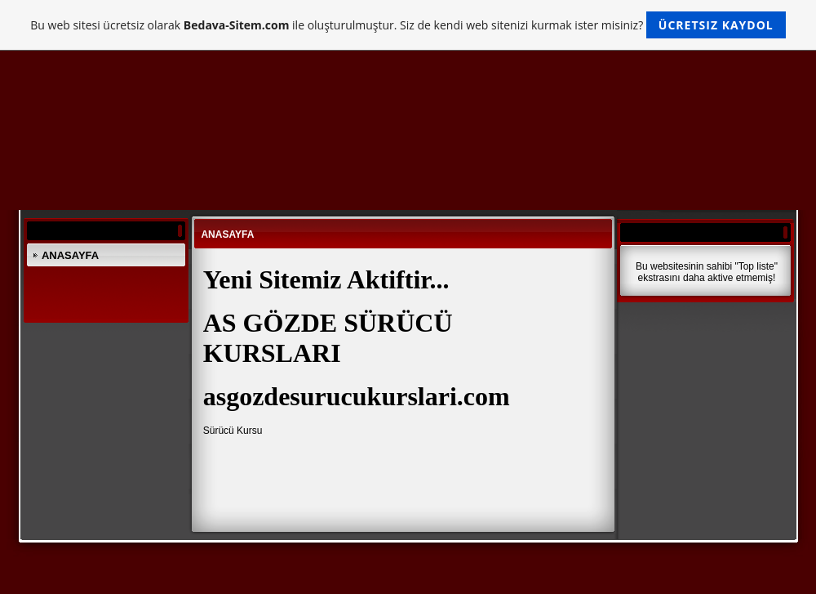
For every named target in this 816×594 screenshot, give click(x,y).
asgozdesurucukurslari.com (356, 396)
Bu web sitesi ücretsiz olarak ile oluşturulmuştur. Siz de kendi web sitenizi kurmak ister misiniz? (407, 24)
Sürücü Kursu (233, 430)
